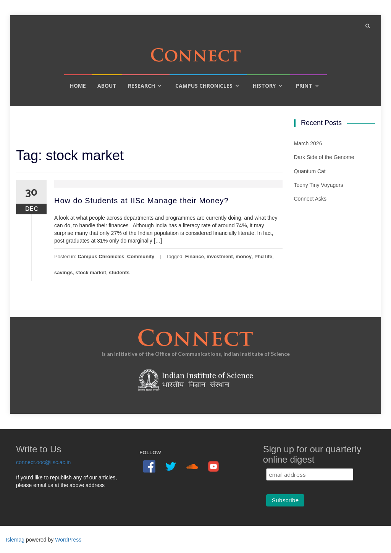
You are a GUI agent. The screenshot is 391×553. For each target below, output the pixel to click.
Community (141, 256)
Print (304, 85)
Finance (194, 256)
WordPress (68, 540)
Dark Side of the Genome (324, 157)
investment (220, 256)
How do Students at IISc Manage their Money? (141, 200)
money (244, 256)
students (119, 272)
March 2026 (308, 143)
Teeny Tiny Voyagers (318, 185)
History (264, 85)
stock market (91, 272)
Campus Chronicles (204, 85)
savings (63, 272)
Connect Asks (310, 199)
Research (141, 85)
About (106, 85)
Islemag (15, 540)
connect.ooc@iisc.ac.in (43, 462)
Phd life (263, 256)
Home (78, 85)
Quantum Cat (310, 171)
